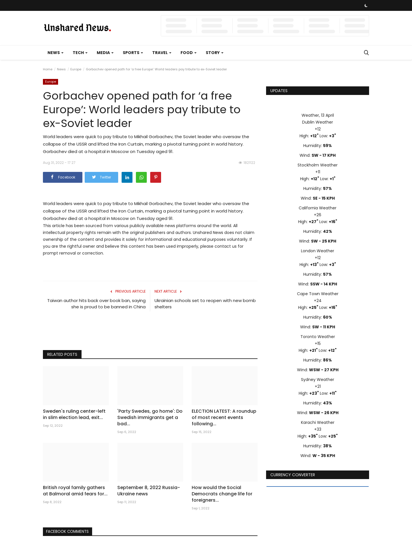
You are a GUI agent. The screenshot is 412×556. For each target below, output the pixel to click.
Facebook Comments (69, 532)
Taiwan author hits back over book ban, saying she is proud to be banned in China (96, 303)
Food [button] (189, 52)
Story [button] (214, 52)
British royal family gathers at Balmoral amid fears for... (75, 490)
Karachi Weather (317, 422)
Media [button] (105, 52)
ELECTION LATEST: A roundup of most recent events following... (224, 417)
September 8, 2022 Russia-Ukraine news (148, 490)
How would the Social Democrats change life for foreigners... (222, 493)
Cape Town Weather (317, 294)
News (61, 69)
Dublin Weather (317, 122)
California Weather (317, 208)
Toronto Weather (317, 336)
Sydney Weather (317, 379)
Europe (75, 69)
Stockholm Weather (318, 165)
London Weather (317, 251)
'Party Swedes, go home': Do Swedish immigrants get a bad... (150, 417)
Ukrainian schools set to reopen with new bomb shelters (205, 303)
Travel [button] (161, 52)
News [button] (55, 52)
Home (47, 69)
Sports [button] (133, 52)
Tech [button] (80, 52)
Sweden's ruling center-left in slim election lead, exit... (74, 414)
